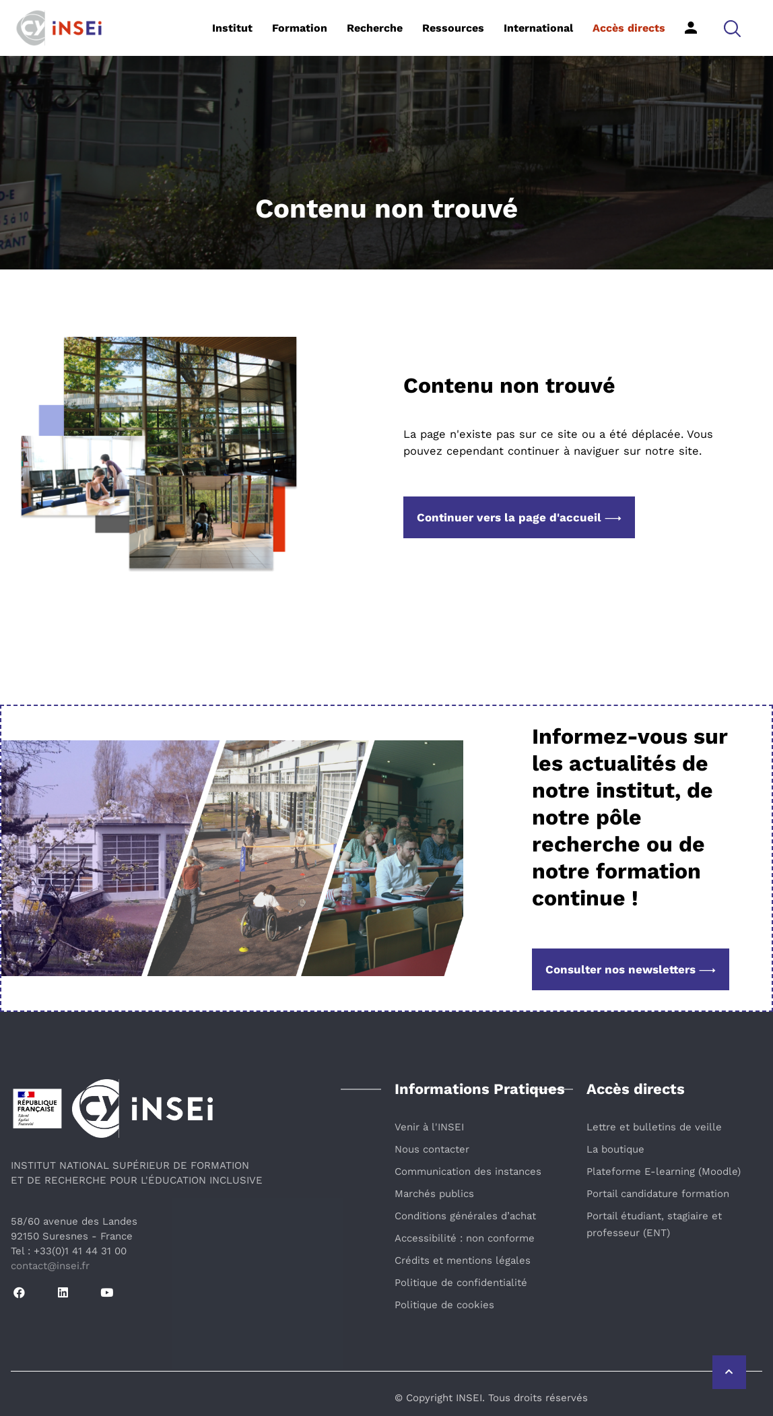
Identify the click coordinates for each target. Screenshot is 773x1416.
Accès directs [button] (629, 28)
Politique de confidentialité (461, 1283)
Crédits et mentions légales (463, 1260)
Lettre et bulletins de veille (654, 1127)
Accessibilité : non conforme (465, 1238)
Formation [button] (299, 28)
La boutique (615, 1149)
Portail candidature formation (657, 1194)
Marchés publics (434, 1194)
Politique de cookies (444, 1305)
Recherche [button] (375, 28)
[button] (732, 28)
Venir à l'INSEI (429, 1127)
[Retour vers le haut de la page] (729, 1372)
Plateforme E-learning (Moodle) (663, 1171)
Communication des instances (468, 1171)
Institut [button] (232, 28)
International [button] (538, 28)
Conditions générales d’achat (465, 1216)
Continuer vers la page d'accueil (519, 517)
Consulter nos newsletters (630, 969)
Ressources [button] (453, 28)
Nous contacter (432, 1149)
